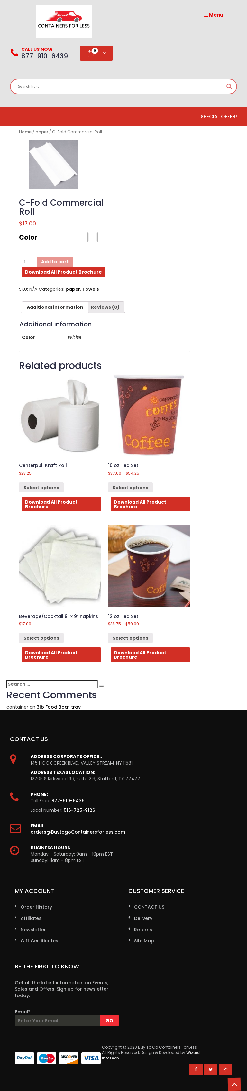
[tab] (55, 307)
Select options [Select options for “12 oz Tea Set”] (130, 638)
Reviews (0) (105, 307)
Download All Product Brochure (63, 272)
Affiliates (31, 918)
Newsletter (33, 929)
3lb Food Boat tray (59, 707)
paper (41, 132)
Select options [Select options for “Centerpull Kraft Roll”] (41, 487)
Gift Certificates (39, 941)
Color (28, 237)
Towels (90, 289)
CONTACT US (149, 907)
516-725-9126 (79, 810)
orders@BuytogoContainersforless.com (78, 832)
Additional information (55, 307)
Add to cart (55, 262)
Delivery (143, 918)
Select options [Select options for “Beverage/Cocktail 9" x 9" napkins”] (41, 638)
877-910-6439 (68, 800)
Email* (62, 1017)
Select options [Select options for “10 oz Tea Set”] (130, 487)
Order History (36, 907)
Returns (143, 929)
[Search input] (121, 86)
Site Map (144, 941)
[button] (92, 237)
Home (25, 132)
